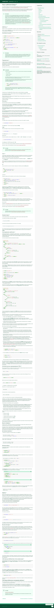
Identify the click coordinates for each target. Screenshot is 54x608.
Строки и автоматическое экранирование (45, 24)
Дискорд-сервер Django (40, 63)
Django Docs (5, 1)
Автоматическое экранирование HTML (44, 17)
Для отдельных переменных (44, 20)
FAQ (37, 54)
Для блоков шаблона (43, 21)
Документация (11, 1)
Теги (39, 13)
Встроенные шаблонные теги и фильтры (26, 598)
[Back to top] (52, 606)
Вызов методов (41, 25)
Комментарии (40, 14)
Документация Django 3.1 (41, 45)
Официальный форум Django (41, 66)
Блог (15, 1)
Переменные (40, 10)
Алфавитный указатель (41, 39)
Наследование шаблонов (42, 16)
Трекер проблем (39, 70)
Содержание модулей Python (42, 40)
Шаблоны (4, 598)
